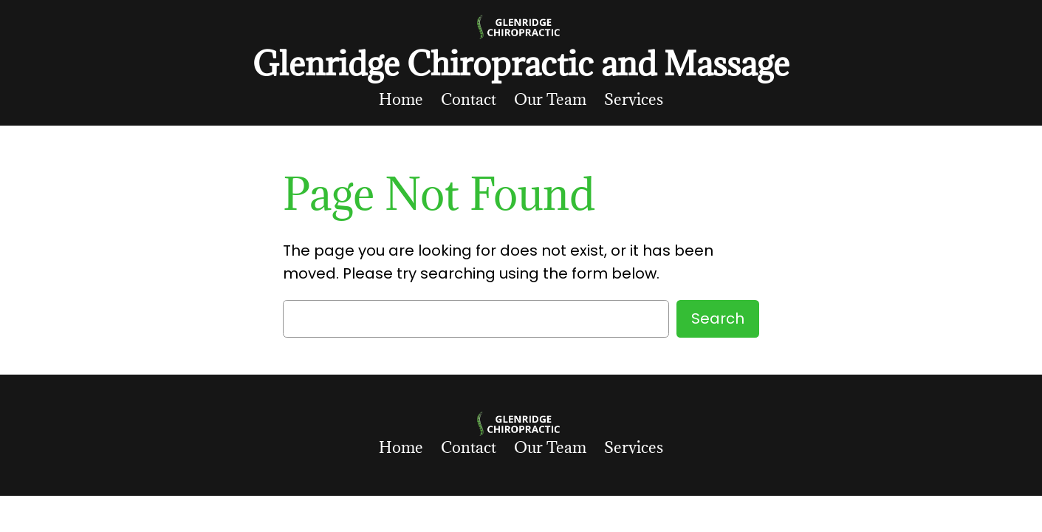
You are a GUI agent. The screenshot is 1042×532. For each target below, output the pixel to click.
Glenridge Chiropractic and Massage (521, 63)
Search (717, 318)
